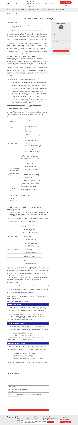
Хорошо (50, 421)
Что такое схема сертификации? (14, 304)
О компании (38, 9)
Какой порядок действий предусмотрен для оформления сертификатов (29, 28)
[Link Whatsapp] (66, 5)
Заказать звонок (66, 2)
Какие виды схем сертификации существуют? (17, 323)
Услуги (9, 9)
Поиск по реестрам (30, 9)
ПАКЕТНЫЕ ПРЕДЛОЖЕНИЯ (58, 9)
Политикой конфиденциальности (30, 422)
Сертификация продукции (18, 9)
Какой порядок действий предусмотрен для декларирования (27, 30)
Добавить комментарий (28, 410)
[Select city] (31, 2)
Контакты (50, 9)
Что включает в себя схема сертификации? (16, 343)
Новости (44, 9)
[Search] (69, 9)
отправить (61, 51)
